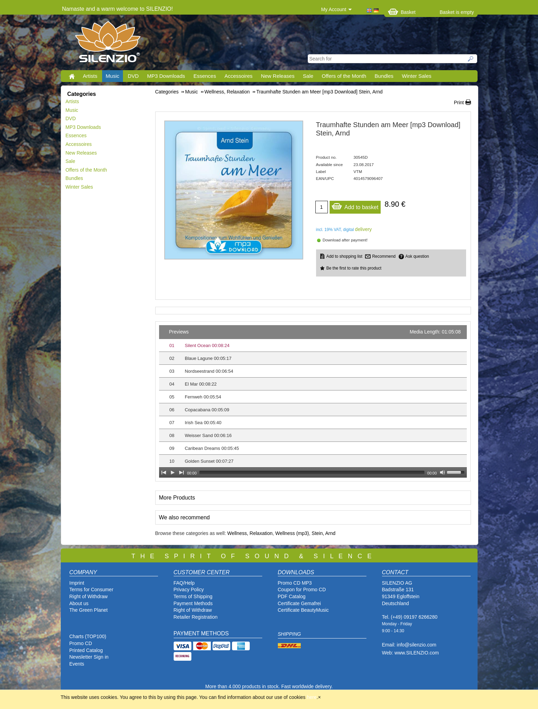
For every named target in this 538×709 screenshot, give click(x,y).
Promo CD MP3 (295, 583)
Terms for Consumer (91, 589)
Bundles (384, 76)
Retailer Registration (196, 617)
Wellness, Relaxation (249, 533)
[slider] (311, 472)
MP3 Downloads (166, 76)
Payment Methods (193, 603)
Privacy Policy (189, 589)
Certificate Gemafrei (299, 603)
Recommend (383, 256)
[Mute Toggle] (442, 472)
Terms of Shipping (193, 596)
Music (112, 76)
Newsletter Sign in (89, 657)
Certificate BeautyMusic (303, 610)
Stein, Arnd (324, 533)
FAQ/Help (184, 583)
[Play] (172, 472)
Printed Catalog (86, 650)
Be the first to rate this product (354, 268)
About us (79, 603)
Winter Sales (416, 76)
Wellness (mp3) (292, 533)
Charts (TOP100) (87, 636)
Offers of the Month (344, 76)
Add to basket (355, 205)
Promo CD (80, 643)
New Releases (278, 76)
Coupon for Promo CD (302, 589)
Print (459, 102)
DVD (133, 76)
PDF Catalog (292, 596)
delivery (363, 229)
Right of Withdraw (88, 596)
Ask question (417, 256)
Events (76, 664)
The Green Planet (88, 610)
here (312, 697)
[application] (313, 401)
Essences (204, 76)
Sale (308, 76)
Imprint (76, 583)
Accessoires (238, 76)
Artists (90, 76)
